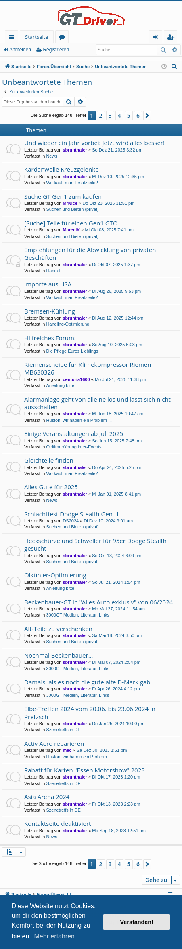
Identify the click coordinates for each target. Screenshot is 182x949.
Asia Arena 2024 (46, 797)
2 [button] (101, 115)
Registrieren (56, 50)
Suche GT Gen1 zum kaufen (63, 196)
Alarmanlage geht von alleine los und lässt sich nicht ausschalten (97, 403)
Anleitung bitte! (60, 385)
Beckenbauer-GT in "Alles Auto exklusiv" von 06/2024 (98, 602)
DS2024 (71, 520)
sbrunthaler (75, 149)
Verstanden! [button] (136, 922)
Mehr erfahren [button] (54, 936)
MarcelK (71, 229)
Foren (63, 38)
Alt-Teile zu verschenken (58, 629)
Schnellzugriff (13, 38)
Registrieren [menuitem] (172, 38)
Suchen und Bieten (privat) (72, 209)
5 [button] (128, 115)
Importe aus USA (47, 284)
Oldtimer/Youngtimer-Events (73, 446)
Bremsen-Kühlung (49, 311)
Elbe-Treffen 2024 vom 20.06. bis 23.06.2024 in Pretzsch (89, 712)
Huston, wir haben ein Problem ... (79, 420)
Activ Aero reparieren (54, 743)
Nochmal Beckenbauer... (58, 655)
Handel (53, 270)
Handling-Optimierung (67, 324)
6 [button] (138, 115)
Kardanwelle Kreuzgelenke (61, 169)
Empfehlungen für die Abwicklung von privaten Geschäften (90, 253)
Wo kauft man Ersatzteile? (72, 182)
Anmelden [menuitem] (158, 38)
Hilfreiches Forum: (50, 338)
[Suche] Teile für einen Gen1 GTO (71, 223)
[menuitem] (174, 66)
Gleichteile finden (48, 460)
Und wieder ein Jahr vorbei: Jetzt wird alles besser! (94, 143)
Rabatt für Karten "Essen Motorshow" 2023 (84, 770)
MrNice (70, 203)
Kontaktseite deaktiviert (57, 823)
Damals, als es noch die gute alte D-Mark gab (87, 682)
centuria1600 (76, 379)
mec (67, 750)
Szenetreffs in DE (63, 729)
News (51, 156)
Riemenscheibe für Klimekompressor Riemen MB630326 (87, 368)
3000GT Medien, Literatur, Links (77, 614)
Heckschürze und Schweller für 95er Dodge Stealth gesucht (95, 544)
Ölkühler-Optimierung (55, 575)
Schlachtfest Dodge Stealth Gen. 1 (71, 514)
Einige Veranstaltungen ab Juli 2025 (73, 433)
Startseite (36, 36)
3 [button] (110, 115)
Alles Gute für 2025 (51, 487)
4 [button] (119, 115)
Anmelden (20, 50)
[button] (147, 115)
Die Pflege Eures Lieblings (72, 351)
